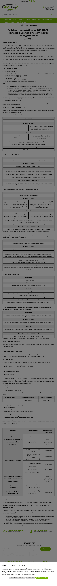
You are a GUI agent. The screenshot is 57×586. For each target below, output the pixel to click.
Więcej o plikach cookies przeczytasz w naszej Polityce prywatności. (18, 574)
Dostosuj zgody (30, 577)
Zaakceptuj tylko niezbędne (17, 577)
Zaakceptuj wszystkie (41, 577)
